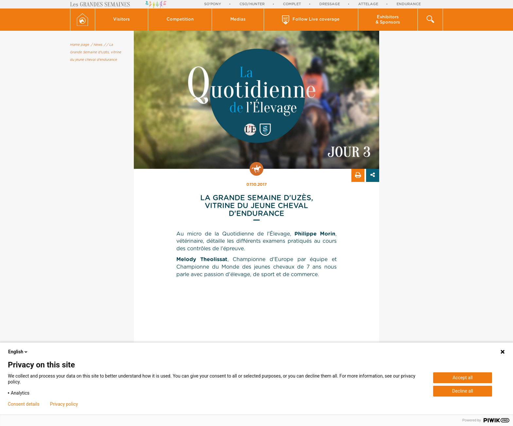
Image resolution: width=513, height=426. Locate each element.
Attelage (368, 4)
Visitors (121, 19)
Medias (238, 19)
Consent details (24, 404)
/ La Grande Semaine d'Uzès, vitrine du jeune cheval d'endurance (95, 52)
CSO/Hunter (252, 4)
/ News (96, 44)
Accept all (462, 377)
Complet (292, 4)
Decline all (462, 391)
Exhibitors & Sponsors (388, 20)
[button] (122, 20)
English (18, 351)
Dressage (329, 4)
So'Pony (212, 4)
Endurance (409, 4)
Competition (180, 19)
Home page (79, 44)
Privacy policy (64, 404)
